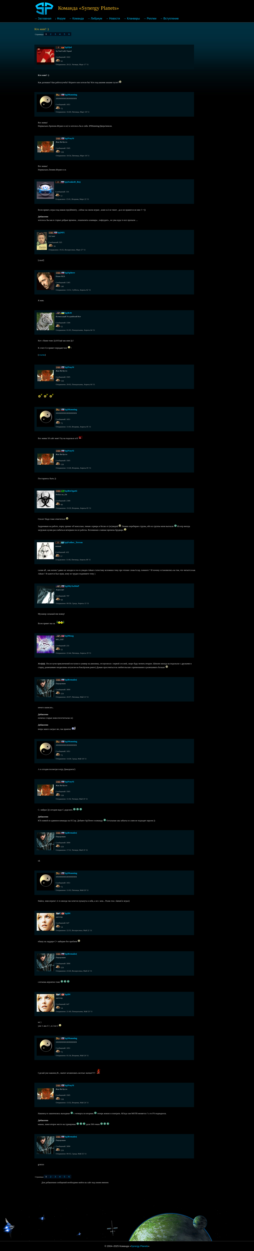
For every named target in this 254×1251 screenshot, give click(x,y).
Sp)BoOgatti (71, 490)
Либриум (96, 18)
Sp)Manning (71, 94)
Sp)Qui (68, 47)
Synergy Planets (139, 1246)
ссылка (42, 355)
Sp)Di (67, 913)
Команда (78, 18)
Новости (114, 18)
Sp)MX (61, 232)
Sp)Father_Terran (73, 542)
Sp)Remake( (71, 679)
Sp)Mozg (69, 635)
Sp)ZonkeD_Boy (72, 182)
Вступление (171, 18)
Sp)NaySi (69, 138)
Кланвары (133, 18)
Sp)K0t (68, 312)
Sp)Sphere (70, 272)
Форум (61, 18)
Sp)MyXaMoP (72, 586)
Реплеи (151, 18)
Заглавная (44, 18)
